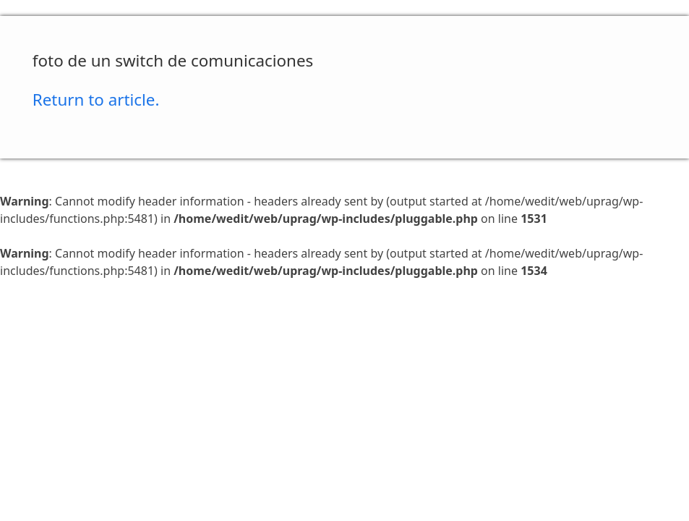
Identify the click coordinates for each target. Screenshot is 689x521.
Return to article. (96, 99)
